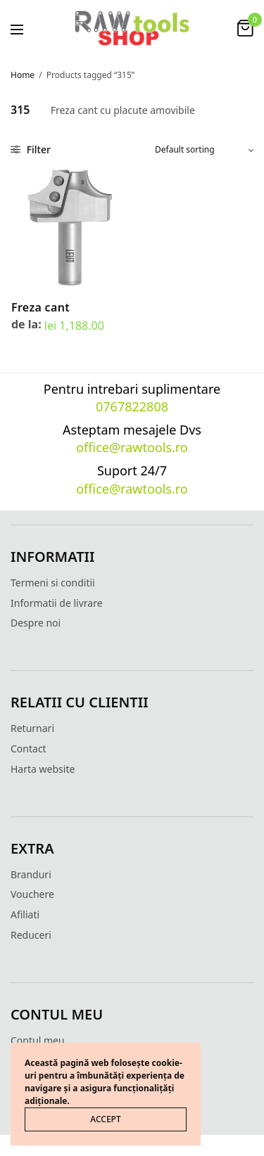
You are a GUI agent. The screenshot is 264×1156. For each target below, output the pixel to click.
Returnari (32, 728)
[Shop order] (204, 150)
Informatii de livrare (57, 603)
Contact (28, 748)
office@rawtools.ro (132, 447)
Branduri (31, 874)
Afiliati (25, 914)
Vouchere (32, 894)
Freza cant (40, 307)
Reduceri (31, 935)
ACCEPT (105, 1119)
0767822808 (132, 406)
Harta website (43, 769)
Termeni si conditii (53, 582)
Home (22, 75)
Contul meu (38, 1040)
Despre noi (36, 622)
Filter (31, 149)
